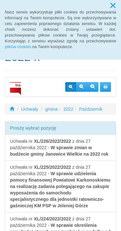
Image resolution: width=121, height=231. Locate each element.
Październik (90, 109)
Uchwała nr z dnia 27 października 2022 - (59, 148)
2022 (68, 109)
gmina (51, 109)
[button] (113, 5)
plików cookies (18, 47)
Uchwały (29, 109)
